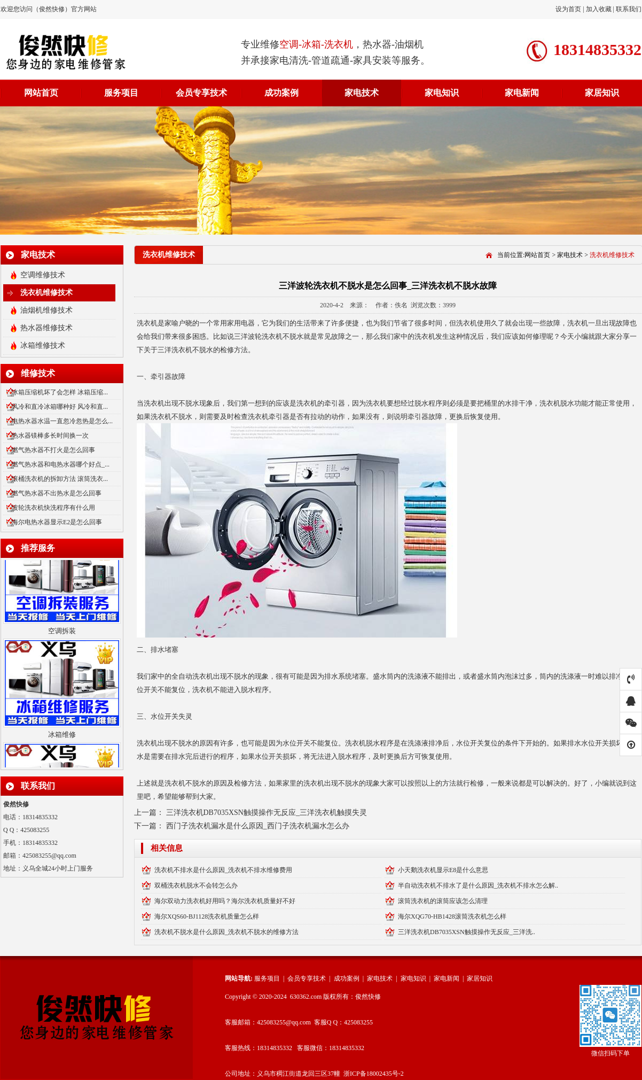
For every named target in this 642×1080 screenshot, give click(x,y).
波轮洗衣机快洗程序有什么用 (53, 507)
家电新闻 (522, 92)
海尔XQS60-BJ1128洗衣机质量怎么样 (206, 916)
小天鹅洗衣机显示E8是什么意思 (443, 870)
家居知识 (602, 92)
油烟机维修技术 (46, 310)
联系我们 (628, 9)
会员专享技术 (201, 92)
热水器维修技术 (46, 328)
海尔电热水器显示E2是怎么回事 (57, 522)
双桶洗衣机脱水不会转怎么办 (196, 885)
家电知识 (442, 92)
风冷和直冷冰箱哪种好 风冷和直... (60, 406)
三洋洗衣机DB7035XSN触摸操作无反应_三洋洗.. (466, 932)
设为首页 (569, 9)
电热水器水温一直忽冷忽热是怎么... (62, 421)
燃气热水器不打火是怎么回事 (53, 450)
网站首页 (41, 92)
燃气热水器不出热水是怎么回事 (56, 493)
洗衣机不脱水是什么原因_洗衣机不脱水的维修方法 (226, 932)
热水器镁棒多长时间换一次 (50, 435)
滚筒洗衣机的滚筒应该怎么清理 (443, 901)
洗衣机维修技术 (46, 293)
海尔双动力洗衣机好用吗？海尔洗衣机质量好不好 (224, 901)
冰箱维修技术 (42, 345)
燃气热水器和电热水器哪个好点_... (60, 464)
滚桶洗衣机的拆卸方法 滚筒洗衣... (60, 479)
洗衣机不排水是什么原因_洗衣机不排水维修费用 (223, 870)
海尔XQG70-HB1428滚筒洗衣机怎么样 (452, 916)
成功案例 (281, 92)
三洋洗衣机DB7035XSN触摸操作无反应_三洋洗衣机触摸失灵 (266, 813)
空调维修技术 (42, 275)
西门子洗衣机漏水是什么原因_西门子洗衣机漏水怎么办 (257, 826)
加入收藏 (599, 9)
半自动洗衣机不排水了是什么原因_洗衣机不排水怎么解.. (478, 885)
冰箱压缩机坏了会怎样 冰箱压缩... (60, 392)
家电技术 (362, 92)
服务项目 (121, 92)
